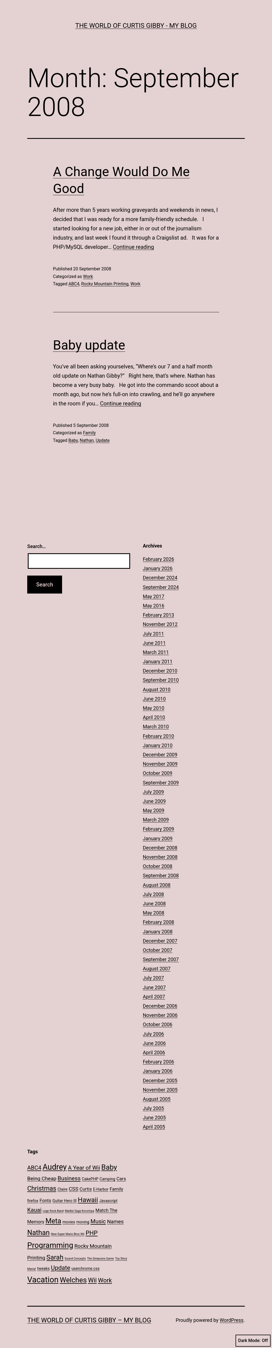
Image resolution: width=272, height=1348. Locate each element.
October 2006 (157, 1024)
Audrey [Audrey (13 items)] (54, 1167)
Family (89, 432)
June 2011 (154, 643)
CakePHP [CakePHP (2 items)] (90, 1179)
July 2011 (153, 634)
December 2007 (160, 941)
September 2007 (161, 959)
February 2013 (158, 615)
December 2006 (160, 1006)
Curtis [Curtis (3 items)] (86, 1189)
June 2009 (154, 801)
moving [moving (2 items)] (82, 1222)
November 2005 (160, 1090)
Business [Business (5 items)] (69, 1178)
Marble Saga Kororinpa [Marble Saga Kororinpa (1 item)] (79, 1211)
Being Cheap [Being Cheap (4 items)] (41, 1178)
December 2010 (160, 671)
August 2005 (157, 1099)
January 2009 (158, 838)
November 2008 (160, 857)
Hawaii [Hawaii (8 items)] (88, 1200)
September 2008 (161, 875)
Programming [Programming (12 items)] (50, 1245)
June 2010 (154, 699)
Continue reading (133, 247)
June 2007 (154, 987)
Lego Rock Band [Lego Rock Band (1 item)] (53, 1211)
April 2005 (154, 1127)
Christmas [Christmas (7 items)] (41, 1188)
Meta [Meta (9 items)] (53, 1221)
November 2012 (160, 624)
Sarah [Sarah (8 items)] (55, 1257)
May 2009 (153, 810)
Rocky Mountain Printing (105, 283)
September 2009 (161, 782)
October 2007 (157, 950)
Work (88, 276)
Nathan (87, 440)
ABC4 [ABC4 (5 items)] (34, 1167)
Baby (73, 440)
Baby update (89, 345)
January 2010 (158, 745)
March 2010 (156, 726)
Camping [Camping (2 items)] (107, 1179)
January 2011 (158, 661)
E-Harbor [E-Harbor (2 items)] (101, 1189)
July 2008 (153, 894)
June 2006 (154, 1043)
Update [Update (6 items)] (60, 1267)
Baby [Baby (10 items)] (109, 1167)
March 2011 (156, 652)
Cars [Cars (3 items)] (121, 1178)
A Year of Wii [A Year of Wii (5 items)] (84, 1167)
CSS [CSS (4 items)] (73, 1189)
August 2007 (157, 968)
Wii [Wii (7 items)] (92, 1280)
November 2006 (160, 1015)
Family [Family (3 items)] (116, 1189)
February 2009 (158, 829)
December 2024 (160, 577)
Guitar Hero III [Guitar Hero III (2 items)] (64, 1201)
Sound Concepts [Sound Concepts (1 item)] (75, 1258)
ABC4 (73, 283)
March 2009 (156, 820)
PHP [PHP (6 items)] (91, 1232)
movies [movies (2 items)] (68, 1222)
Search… (36, 546)
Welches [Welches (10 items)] (73, 1280)
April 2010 (154, 717)
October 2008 (157, 866)
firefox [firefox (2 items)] (32, 1201)
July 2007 (153, 978)
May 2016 (153, 606)
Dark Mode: (253, 1340)
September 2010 (161, 680)
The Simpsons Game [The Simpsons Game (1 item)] (100, 1258)
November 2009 (160, 764)
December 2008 (160, 848)
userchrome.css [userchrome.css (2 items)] (85, 1268)
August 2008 (157, 885)
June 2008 (154, 903)
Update (103, 440)
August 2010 (157, 689)
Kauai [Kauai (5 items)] (34, 1210)
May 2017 (153, 596)
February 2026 (158, 559)
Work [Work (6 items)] (105, 1280)
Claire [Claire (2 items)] (62, 1189)
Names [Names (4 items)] (115, 1221)
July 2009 (153, 792)
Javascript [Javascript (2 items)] (108, 1201)
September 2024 (161, 587)
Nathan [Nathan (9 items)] (38, 1232)
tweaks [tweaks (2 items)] (43, 1268)
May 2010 (153, 708)
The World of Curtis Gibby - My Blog (136, 25)
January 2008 (158, 931)
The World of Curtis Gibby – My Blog (89, 1320)
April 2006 (154, 1052)
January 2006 (158, 1071)
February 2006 (158, 1062)
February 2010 (158, 736)
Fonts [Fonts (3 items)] (45, 1200)
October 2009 (157, 773)
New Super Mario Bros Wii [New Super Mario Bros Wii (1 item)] (67, 1234)
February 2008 (158, 922)
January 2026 (158, 568)
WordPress (231, 1320)
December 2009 (160, 754)
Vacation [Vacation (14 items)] (43, 1279)
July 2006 (153, 1034)
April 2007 (154, 996)
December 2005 (160, 1080)
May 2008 (153, 913)
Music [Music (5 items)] (98, 1221)
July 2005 (153, 1108)
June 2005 (154, 1117)
